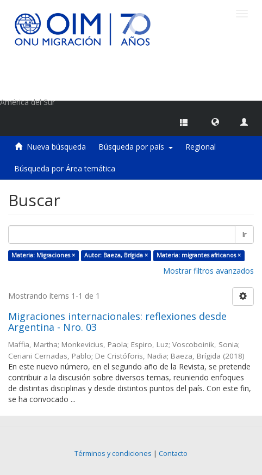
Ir (244, 234)
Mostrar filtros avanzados (208, 271)
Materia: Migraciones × (43, 255)
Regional (200, 146)
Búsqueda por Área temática (64, 168)
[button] (215, 121)
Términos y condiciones (113, 453)
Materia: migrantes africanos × (199, 255)
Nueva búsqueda (56, 146)
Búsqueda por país (135, 146)
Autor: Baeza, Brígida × (116, 255)
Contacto (173, 453)
